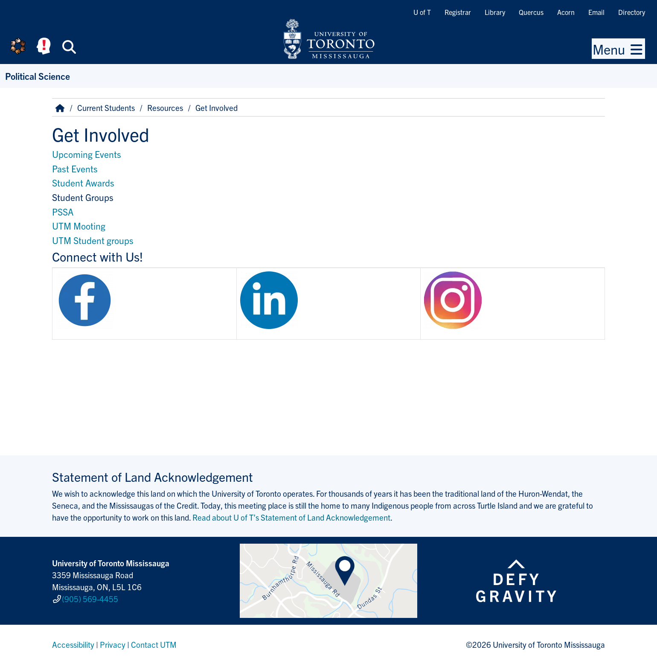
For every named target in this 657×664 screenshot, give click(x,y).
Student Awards (83, 182)
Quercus (531, 12)
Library (495, 12)
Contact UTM (154, 644)
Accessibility (73, 644)
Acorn (566, 12)
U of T (422, 12)
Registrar (458, 12)
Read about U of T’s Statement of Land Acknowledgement (291, 517)
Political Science (37, 76)
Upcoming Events (86, 154)
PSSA (62, 211)
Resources (165, 107)
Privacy (112, 644)
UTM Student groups (93, 240)
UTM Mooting (78, 225)
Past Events (75, 168)
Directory (631, 12)
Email (596, 12)
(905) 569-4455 (90, 599)
